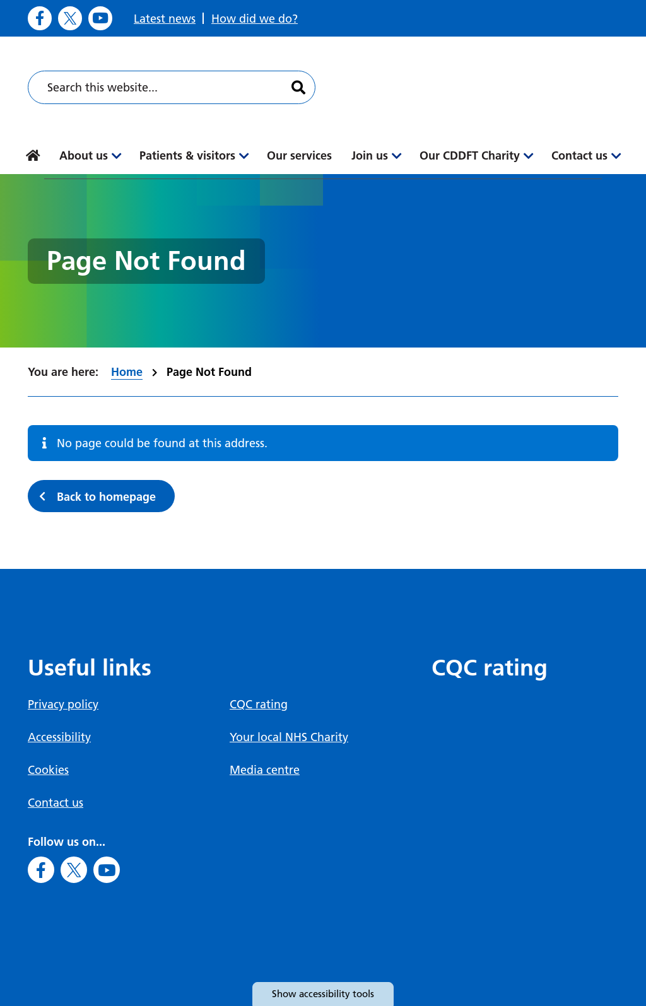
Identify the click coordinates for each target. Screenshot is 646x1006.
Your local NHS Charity (289, 737)
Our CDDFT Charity (470, 155)
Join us (369, 155)
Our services (299, 155)
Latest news (165, 18)
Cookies (48, 770)
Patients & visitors (187, 155)
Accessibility (59, 737)
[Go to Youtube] (100, 18)
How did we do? (254, 18)
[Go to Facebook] (40, 18)
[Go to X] (70, 18)
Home (127, 372)
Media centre (265, 770)
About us (83, 155)
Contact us (579, 155)
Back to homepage (106, 496)
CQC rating (259, 704)
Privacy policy (63, 704)
